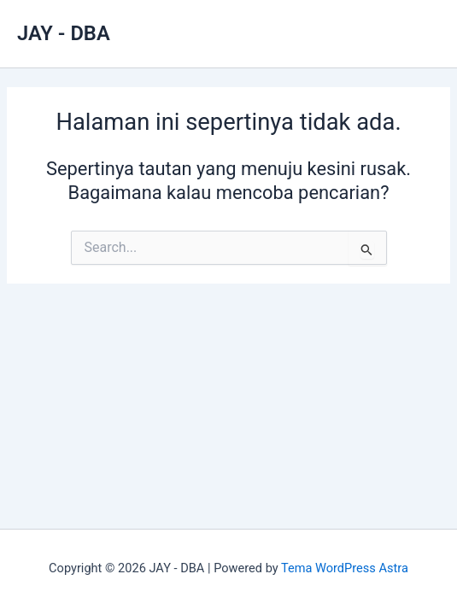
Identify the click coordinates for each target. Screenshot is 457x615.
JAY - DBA (63, 33)
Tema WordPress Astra (344, 568)
